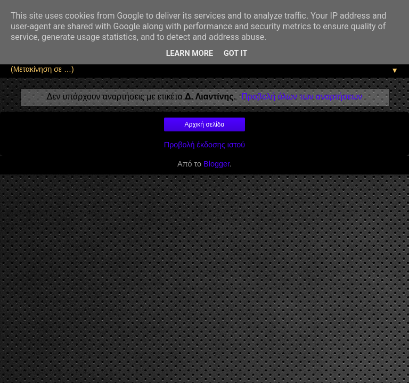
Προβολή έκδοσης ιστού (205, 144)
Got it (235, 53)
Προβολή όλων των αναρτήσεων (302, 96)
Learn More (189, 53)
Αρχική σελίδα (205, 124)
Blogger (216, 164)
